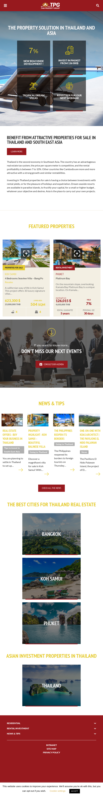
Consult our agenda (51, 370)
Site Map (51, 779)
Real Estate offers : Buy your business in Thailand (11, 444)
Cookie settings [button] (58, 791)
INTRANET (51, 776)
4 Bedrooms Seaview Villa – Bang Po (24, 285)
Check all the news (51, 499)
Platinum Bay (63, 285)
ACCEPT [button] (74, 791)
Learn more (16, 158)
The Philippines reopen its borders (64, 442)
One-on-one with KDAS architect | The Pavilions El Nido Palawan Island (89, 448)
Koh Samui (10, 281)
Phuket (60, 281)
